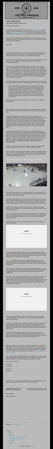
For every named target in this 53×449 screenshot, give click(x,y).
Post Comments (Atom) (16, 424)
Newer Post (8, 422)
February (11, 435)
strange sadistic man (37, 29)
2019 (9, 432)
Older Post (44, 422)
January (11, 441)
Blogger (31, 446)
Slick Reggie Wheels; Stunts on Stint (16, 438)
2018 (9, 443)
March (10, 433)
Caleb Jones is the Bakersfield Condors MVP (18, 437)
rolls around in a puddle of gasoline (18, 32)
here (28, 357)
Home (27, 422)
